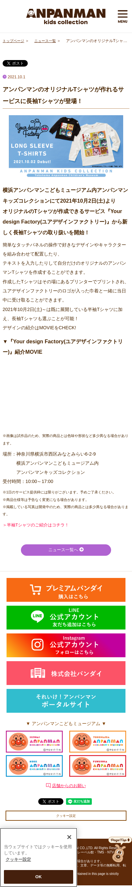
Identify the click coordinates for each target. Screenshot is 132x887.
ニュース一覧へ (66, 550)
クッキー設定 (66, 816)
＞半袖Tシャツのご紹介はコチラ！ (38, 524)
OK (38, 876)
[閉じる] (69, 837)
